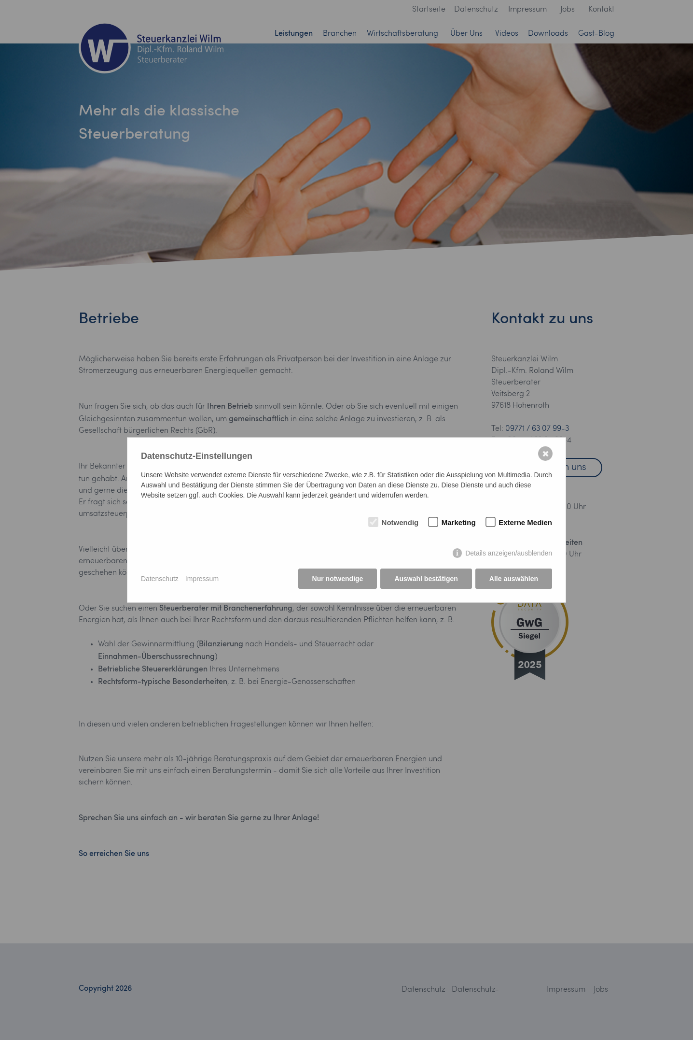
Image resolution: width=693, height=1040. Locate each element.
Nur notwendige (337, 579)
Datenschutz (160, 579)
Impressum (202, 579)
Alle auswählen (513, 579)
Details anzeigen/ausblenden (508, 553)
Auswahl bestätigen (425, 579)
